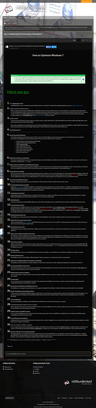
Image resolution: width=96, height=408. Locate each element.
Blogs (20, 17)
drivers (33, 110)
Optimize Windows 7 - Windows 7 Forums (41, 340)
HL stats (36, 371)
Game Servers (7, 367)
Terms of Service (79, 398)
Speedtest (36, 373)
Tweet (54, 46)
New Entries (7, 20)
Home (5, 17)
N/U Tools (12, 17)
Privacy (71, 398)
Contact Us (64, 398)
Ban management (8, 369)
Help (58, 398)
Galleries (27, 17)
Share (48, 47)
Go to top (88, 398)
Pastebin (36, 369)
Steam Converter (38, 367)
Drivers (27, 108)
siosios (11, 46)
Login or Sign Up (86, 1)
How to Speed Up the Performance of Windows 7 (33, 46)
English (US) (10, 398)
